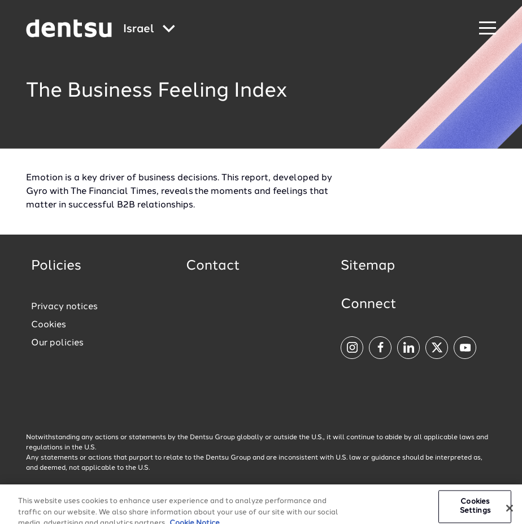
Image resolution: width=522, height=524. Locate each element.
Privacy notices (64, 306)
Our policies (57, 343)
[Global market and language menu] (149, 29)
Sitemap (368, 266)
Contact (213, 266)
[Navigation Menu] (487, 28)
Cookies (48, 325)
